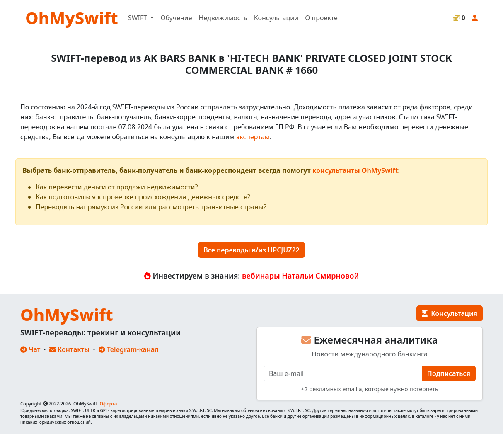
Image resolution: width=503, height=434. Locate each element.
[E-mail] (343, 373)
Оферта (108, 403)
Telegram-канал (129, 349)
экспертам (253, 136)
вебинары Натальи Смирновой (300, 276)
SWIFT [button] (138, 17)
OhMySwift (71, 17)
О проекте (321, 17)
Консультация (449, 313)
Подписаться (448, 373)
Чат (30, 349)
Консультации (276, 17)
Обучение (176, 17)
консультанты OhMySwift (355, 170)
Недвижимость (223, 17)
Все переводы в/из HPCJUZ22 (251, 250)
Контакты (69, 349)
